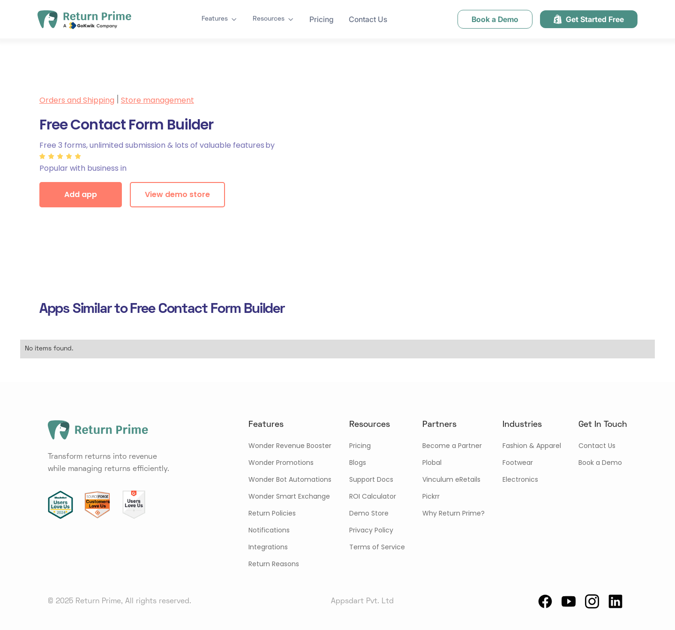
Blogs (357, 462)
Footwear (517, 462)
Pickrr (431, 496)
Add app (80, 194)
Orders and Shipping (76, 100)
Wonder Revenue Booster (289, 445)
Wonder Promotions (281, 462)
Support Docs (371, 479)
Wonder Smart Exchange (289, 496)
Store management (157, 100)
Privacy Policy (371, 530)
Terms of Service (377, 547)
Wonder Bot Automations (289, 479)
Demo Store (369, 513)
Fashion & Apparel (531, 445)
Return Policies (272, 513)
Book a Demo (600, 462)
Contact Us (368, 19)
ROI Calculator (372, 496)
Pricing (321, 19)
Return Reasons (273, 564)
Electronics (520, 479)
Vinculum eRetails (451, 479)
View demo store (177, 194)
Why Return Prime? (453, 513)
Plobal (432, 462)
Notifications (269, 530)
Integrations (268, 547)
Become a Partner (452, 445)
